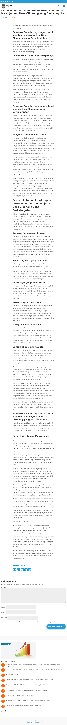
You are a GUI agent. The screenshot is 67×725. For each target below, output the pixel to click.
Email (3, 612)
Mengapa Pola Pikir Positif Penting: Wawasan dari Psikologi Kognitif (25, 685)
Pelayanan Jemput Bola (12, 674)
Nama (3, 607)
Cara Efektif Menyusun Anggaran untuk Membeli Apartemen (23, 705)
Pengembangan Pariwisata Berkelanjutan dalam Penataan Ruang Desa (26, 690)
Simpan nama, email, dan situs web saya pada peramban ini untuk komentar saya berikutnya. (31, 622)
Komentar (4, 587)
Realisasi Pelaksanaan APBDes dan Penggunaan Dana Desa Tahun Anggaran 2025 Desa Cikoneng (34, 669)
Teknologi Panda (36, 722)
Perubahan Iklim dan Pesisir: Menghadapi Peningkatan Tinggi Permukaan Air (28, 700)
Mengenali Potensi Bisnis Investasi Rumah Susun (20, 695)
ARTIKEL (14, 17)
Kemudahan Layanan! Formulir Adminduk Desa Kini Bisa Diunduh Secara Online (29, 679)
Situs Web (4, 618)
